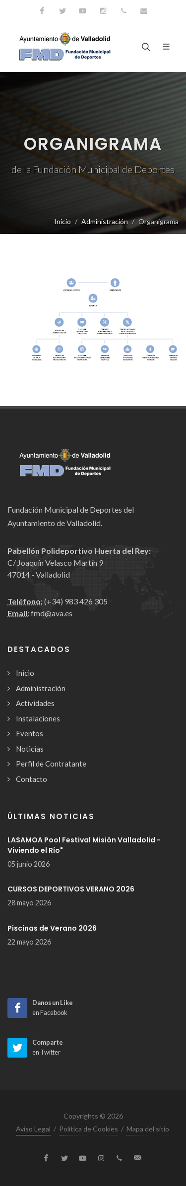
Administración (104, 221)
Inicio (62, 221)
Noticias (30, 748)
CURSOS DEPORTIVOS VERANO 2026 (70, 889)
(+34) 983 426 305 (76, 601)
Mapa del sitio (147, 1129)
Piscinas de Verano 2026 (52, 928)
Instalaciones (38, 718)
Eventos (29, 733)
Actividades (35, 703)
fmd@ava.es (51, 613)
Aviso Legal (33, 1129)
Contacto (31, 778)
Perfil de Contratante (51, 763)
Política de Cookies (88, 1129)
